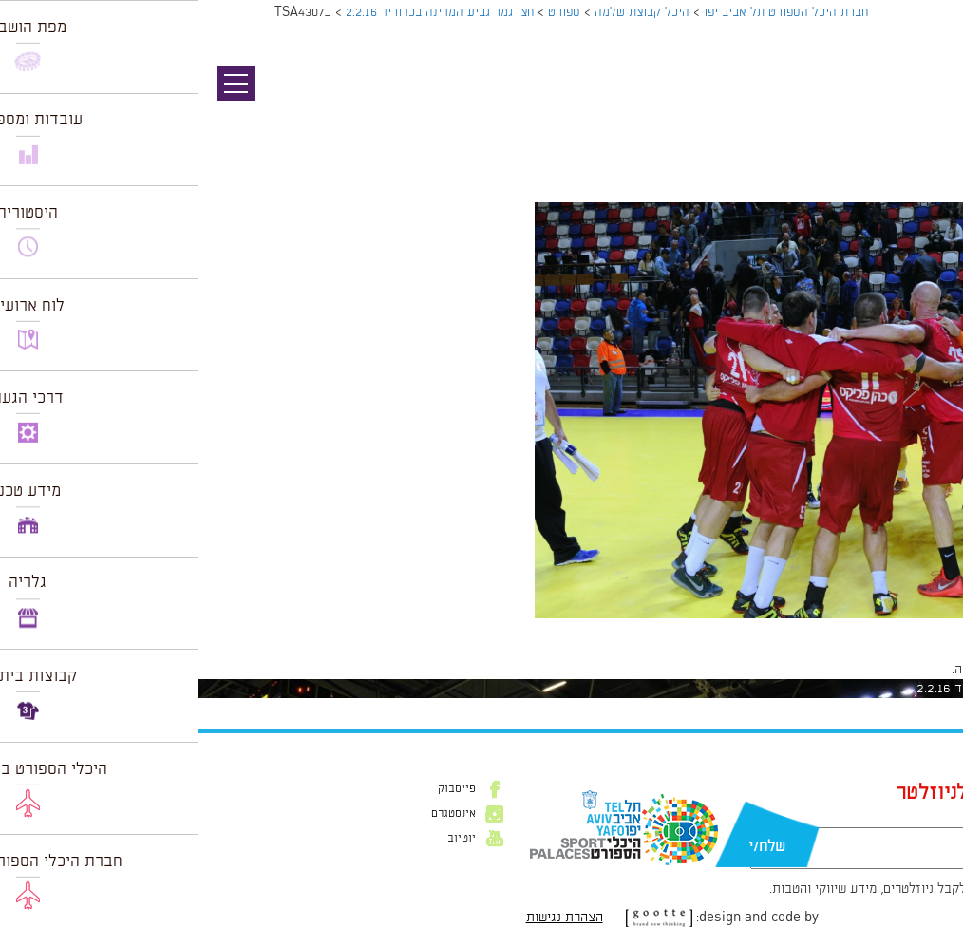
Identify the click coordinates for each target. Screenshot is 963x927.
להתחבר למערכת (900, 669)
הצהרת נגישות (366, 917)
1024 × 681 (844, 627)
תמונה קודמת (927, 99)
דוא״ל (806, 817)
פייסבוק (258, 789)
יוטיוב (263, 838)
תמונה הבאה (930, 118)
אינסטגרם (255, 814)
